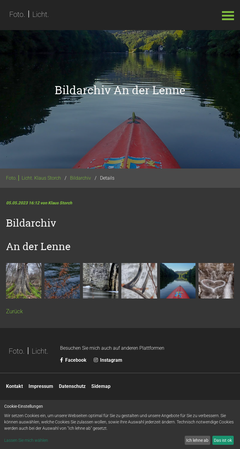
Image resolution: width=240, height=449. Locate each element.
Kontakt (14, 386)
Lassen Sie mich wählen (26, 440)
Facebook (74, 360)
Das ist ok (223, 440)
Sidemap (101, 386)
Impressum (41, 386)
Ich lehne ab (197, 440)
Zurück (14, 311)
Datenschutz (72, 386)
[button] (228, 15)
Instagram (108, 360)
